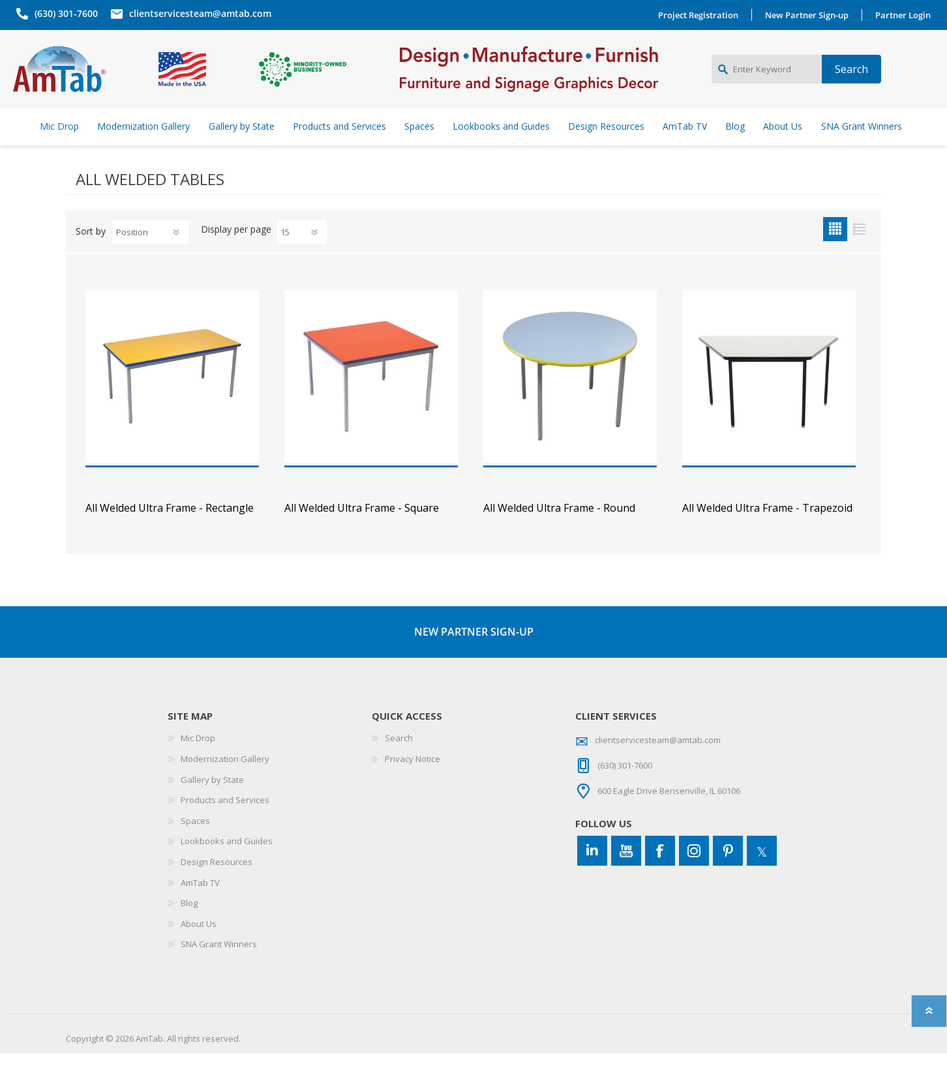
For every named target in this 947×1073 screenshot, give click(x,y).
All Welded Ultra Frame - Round (559, 528)
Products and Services (225, 819)
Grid (835, 249)
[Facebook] (660, 870)
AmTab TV (200, 902)
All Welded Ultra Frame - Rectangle (169, 528)
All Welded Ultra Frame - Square (361, 528)
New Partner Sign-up (810, 15)
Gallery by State (212, 799)
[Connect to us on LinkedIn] (592, 870)
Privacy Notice (412, 778)
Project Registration (701, 15)
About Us (199, 943)
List (859, 249)
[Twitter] (762, 870)
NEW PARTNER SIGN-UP (474, 651)
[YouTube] (626, 870)
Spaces (195, 840)
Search (399, 757)
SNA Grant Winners (219, 963)
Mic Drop (198, 757)
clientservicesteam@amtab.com (197, 13)
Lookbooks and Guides (227, 860)
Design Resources (216, 881)
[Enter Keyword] (767, 79)
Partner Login (906, 15)
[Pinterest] (728, 870)
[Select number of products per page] (302, 252)
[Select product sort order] (151, 252)
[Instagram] (694, 870)
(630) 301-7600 (63, 13)
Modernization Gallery (225, 778)
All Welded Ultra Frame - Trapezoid (767, 528)
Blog (189, 922)
